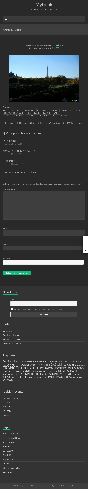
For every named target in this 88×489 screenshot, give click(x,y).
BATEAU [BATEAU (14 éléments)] (61, 362)
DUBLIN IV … (10, 160)
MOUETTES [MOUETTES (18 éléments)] (47, 371)
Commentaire (10, 189)
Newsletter (7, 472)
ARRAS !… (7, 407)
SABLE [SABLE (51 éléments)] (22, 377)
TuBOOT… (7, 415)
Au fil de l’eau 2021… (11, 438)
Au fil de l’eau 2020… (11, 433)
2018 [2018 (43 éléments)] (6, 361)
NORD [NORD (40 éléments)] (62, 371)
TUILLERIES (42, 115)
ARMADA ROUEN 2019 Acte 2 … (20, 150)
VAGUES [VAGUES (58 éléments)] (64, 377)
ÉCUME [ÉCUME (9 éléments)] (18, 381)
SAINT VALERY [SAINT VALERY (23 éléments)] (35, 377)
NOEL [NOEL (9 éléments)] (56, 371)
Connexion (7, 331)
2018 (11, 110)
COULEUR (42, 110)
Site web (6, 258)
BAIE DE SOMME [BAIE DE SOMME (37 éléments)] (47, 361)
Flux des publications (11, 335)
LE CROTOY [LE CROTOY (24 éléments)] (78, 368)
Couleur (43, 123)
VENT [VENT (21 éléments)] (74, 377)
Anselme (10, 123)
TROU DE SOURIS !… (11, 398)
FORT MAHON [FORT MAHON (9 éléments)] (80, 365)
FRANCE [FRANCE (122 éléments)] (10, 367)
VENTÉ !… (7, 411)
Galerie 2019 (8, 455)
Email (12, 299)
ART (19, 110)
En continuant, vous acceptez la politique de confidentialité (37, 309)
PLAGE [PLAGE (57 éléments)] (69, 374)
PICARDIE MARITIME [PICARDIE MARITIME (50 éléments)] (49, 374)
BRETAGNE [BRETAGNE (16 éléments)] (70, 362)
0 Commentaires (76, 123)
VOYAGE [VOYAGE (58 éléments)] (9, 380)
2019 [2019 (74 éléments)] (14, 361)
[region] (44, 78)
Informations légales (11, 468)
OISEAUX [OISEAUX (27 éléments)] (72, 371)
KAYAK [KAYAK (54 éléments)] (50, 368)
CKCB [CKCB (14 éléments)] (78, 362)
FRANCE (54, 110)
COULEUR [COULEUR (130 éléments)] (60, 364)
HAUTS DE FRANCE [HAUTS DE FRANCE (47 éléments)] (31, 368)
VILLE (54, 115)
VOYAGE (64, 115)
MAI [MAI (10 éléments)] (24, 371)
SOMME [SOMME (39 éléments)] (52, 377)
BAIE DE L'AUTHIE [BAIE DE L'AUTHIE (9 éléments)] (30, 362)
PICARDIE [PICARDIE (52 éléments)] (27, 374)
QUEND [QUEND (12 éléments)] (14, 378)
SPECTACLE (19, 115)
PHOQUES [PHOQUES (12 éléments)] (15, 375)
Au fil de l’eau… (9, 442)
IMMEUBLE (67, 110)
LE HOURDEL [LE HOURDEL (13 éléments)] (8, 371)
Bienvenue (7, 446)
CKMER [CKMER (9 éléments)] (5, 365)
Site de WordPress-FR (12, 344)
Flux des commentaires (12, 339)
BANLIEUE (29, 110)
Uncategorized (58, 123)
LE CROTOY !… (9, 402)
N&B (29, 113)
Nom (5, 228)
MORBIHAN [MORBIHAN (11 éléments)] (37, 371)
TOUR (31, 115)
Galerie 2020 (8, 459)
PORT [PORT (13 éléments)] (77, 374)
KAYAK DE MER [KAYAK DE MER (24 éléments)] (63, 368)
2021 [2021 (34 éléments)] (21, 361)
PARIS (37, 113)
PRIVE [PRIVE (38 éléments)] (7, 377)
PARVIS (46, 113)
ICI (57, 48)
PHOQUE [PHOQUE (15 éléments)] (7, 374)
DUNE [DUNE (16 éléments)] (72, 365)
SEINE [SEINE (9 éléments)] (45, 378)
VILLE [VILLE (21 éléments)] (80, 377)
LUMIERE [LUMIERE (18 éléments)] (18, 371)
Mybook (44, 4)
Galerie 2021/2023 (10, 463)
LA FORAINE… (10, 140)
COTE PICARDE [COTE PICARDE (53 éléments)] (19, 364)
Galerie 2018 (8, 451)
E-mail (6, 244)
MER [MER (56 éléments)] (29, 371)
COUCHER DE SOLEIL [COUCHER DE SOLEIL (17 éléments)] (40, 365)
